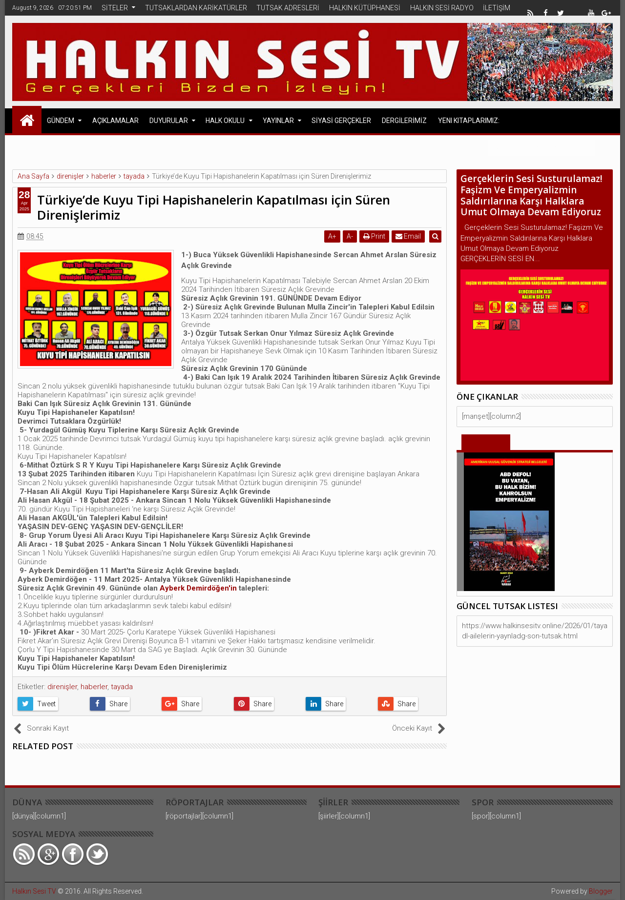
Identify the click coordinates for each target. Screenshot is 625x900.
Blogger (601, 891)
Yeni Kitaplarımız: (469, 120)
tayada (122, 686)
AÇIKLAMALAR (115, 120)
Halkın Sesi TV (34, 891)
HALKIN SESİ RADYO (442, 8)
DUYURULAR (168, 120)
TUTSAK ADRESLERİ (287, 8)
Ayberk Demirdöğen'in (199, 588)
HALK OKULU (225, 120)
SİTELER (115, 8)
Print (375, 236)
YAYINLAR (278, 120)
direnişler (62, 686)
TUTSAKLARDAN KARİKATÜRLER (196, 8)
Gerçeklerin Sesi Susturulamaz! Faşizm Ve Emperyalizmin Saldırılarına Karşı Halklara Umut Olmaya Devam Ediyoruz (531, 195)
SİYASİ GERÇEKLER (341, 120)
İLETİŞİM (496, 8)
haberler (94, 686)
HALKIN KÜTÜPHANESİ (364, 8)
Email (409, 236)
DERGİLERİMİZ (404, 120)
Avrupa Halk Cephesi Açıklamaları (108, 147)
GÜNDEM (60, 120)
